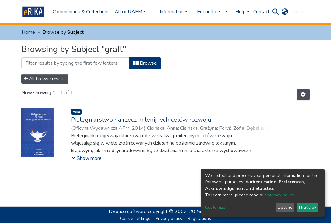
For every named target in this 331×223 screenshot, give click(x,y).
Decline (285, 207)
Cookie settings (135, 218)
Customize (215, 207)
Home (28, 32)
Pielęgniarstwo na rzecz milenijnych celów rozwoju (141, 120)
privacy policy (280, 195)
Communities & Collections (81, 11)
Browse (145, 63)
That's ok (307, 207)
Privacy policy (169, 218)
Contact (261, 11)
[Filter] (75, 63)
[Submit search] (275, 12)
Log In (298, 11)
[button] (285, 11)
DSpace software (128, 211)
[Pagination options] (303, 94)
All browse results (45, 79)
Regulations (199, 218)
